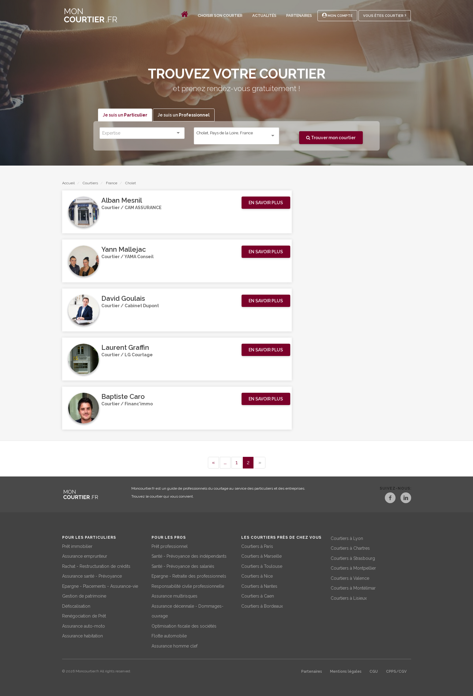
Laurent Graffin (125, 348)
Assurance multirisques (174, 595)
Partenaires (299, 15)
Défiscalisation (76, 605)
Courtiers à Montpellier (353, 567)
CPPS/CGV (396, 671)
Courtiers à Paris (257, 545)
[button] (266, 203)
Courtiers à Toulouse (261, 565)
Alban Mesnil (121, 201)
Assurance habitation (82, 635)
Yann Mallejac (123, 250)
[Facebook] (385, 498)
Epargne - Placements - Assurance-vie (100, 585)
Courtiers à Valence (350, 577)
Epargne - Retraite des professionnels (189, 575)
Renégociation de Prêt (84, 615)
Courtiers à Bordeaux (262, 605)
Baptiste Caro (123, 397)
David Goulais (123, 299)
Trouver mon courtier (330, 137)
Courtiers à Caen (257, 595)
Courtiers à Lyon (347, 537)
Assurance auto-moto (83, 625)
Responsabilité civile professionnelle (188, 585)
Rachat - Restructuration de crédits (96, 565)
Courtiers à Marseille (261, 555)
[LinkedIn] (405, 498)
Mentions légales (346, 671)
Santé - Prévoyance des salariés (183, 565)
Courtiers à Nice (257, 575)
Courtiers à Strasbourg (353, 557)
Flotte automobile (169, 635)
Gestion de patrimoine (84, 595)
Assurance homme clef (174, 645)
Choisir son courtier (220, 15)
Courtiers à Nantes (259, 585)
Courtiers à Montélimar (353, 587)
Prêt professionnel (170, 545)
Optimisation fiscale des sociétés (184, 625)
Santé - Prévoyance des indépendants (189, 555)
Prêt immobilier (77, 545)
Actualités (264, 15)
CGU (374, 671)
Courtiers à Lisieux (349, 597)
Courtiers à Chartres (350, 547)
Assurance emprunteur (84, 555)
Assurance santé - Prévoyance (92, 575)
